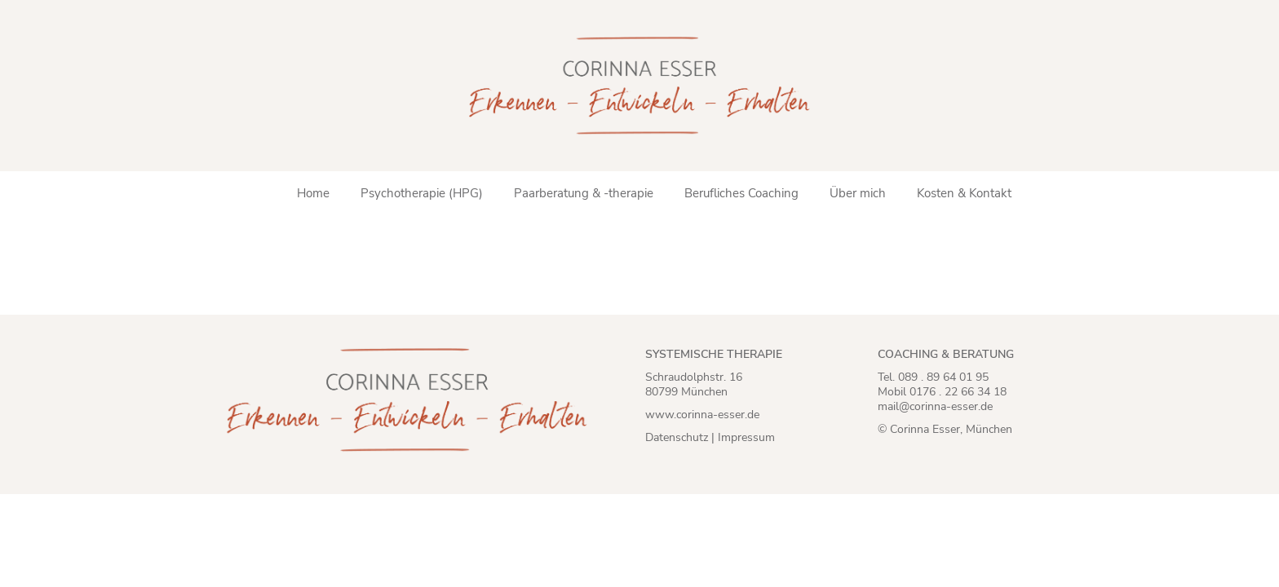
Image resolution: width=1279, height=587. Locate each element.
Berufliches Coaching (741, 193)
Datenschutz (676, 437)
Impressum (746, 437)
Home (313, 193)
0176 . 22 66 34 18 (958, 391)
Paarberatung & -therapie (583, 193)
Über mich (858, 193)
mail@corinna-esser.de (935, 406)
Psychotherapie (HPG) (422, 193)
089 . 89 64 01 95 (943, 377)
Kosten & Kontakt (964, 193)
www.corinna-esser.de (702, 414)
